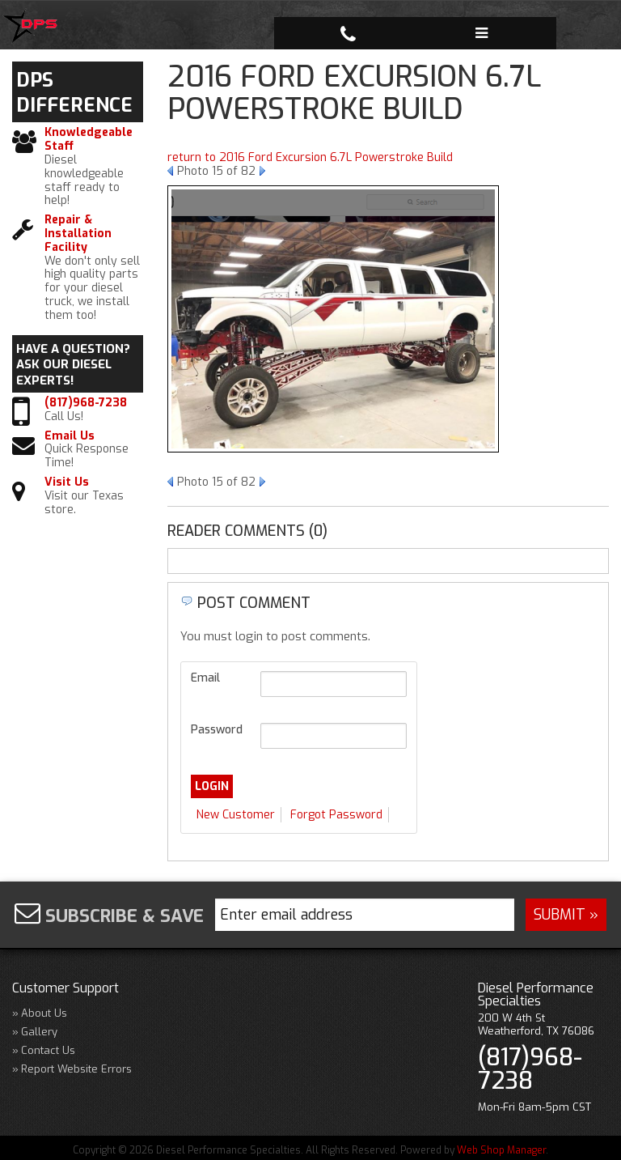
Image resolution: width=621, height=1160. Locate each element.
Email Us (69, 437)
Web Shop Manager (501, 1148)
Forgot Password (336, 814)
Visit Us (66, 483)
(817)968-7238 (85, 403)
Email (205, 678)
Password (217, 729)
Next (262, 171)
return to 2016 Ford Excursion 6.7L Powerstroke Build (310, 157)
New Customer (235, 814)
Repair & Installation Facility (78, 234)
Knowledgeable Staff (88, 140)
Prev (170, 171)
